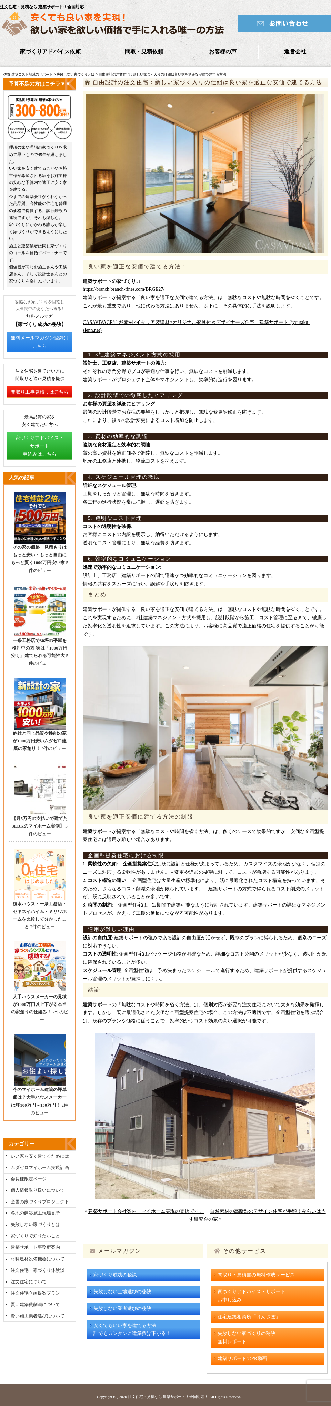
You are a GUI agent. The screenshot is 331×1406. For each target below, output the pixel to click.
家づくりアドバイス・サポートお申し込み (251, 1296)
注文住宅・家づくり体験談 (37, 1270)
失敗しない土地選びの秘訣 (122, 1291)
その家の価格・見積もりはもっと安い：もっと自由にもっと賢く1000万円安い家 (39, 555)
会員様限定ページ (29, 1178)
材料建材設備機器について (37, 1258)
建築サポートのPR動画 (242, 1358)
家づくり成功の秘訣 (115, 1274)
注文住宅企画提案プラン (35, 1293)
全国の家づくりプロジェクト (40, 1201)
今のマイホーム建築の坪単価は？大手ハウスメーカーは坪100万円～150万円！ (39, 1097)
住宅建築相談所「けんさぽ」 (249, 1316)
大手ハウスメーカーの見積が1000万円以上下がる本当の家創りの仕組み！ (39, 1004)
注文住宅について (29, 1281)
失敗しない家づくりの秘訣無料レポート (246, 1337)
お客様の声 (223, 52)
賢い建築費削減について (35, 1304)
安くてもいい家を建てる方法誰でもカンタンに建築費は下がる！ (132, 1329)
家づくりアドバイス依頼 (50, 52)
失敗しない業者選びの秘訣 (122, 1308)
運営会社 (295, 52)
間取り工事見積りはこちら (40, 392)
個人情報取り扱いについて (37, 1190)
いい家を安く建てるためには (40, 1156)
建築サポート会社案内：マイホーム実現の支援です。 (146, 1211)
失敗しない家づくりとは (75, 74)
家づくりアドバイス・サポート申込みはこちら (40, 446)
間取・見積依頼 (144, 52)
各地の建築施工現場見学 (35, 1213)
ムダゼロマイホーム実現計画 (40, 1167)
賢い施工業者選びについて (37, 1315)
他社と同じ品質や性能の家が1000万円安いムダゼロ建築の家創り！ (40, 741)
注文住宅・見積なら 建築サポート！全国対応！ (168, 1397)
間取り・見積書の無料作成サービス (256, 1274)
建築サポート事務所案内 (35, 1247)
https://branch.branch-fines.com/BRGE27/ (123, 289)
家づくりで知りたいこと (35, 1235)
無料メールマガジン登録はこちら (40, 342)
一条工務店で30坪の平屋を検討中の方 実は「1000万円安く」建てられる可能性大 (39, 648)
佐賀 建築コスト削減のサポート (28, 74)
